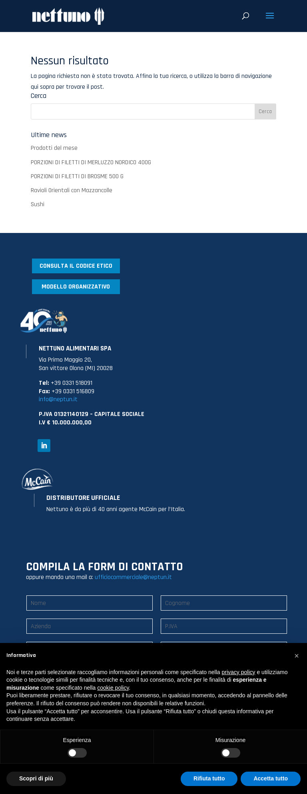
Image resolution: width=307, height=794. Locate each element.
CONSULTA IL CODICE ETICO (76, 266)
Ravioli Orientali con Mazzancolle (71, 190)
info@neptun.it (58, 399)
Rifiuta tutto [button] (209, 778)
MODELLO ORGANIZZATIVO (76, 287)
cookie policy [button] (113, 688)
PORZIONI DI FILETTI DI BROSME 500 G (77, 176)
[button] (296, 655)
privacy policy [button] (238, 672)
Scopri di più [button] (36, 778)
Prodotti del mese (54, 148)
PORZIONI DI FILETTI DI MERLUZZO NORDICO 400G (91, 162)
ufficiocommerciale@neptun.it (133, 577)
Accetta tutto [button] (270, 778)
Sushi (37, 204)
